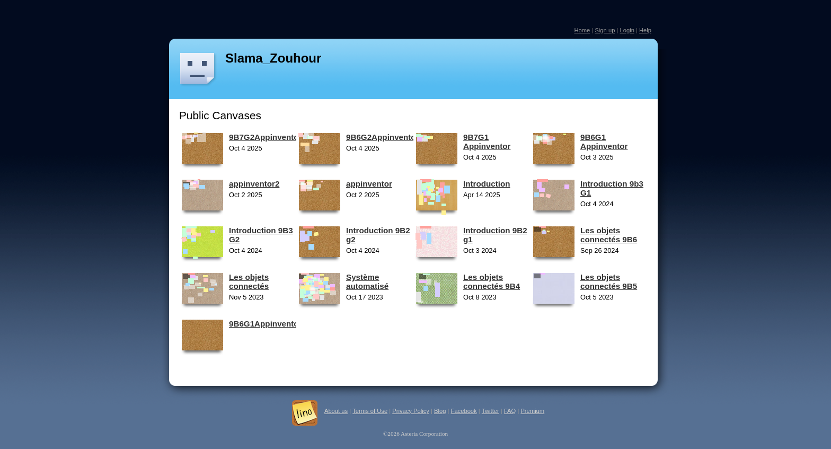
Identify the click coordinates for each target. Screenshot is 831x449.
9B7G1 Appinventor (486, 142)
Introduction (486, 183)
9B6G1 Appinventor (603, 142)
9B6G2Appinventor (382, 137)
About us (336, 411)
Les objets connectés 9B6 (608, 235)
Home (582, 30)
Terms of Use (369, 411)
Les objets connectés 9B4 (491, 281)
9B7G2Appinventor (265, 137)
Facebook (464, 411)
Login (627, 30)
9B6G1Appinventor (265, 323)
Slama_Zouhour (273, 58)
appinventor (369, 183)
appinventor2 (254, 183)
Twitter (490, 411)
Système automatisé (367, 281)
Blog (440, 411)
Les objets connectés (249, 281)
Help (645, 30)
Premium (532, 411)
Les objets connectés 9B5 (608, 281)
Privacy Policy (410, 411)
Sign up (605, 30)
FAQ (510, 411)
